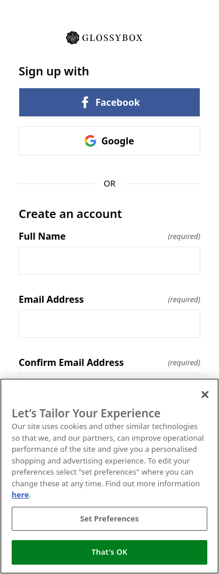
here (20, 494)
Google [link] (109, 140)
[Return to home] (109, 37)
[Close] (205, 394)
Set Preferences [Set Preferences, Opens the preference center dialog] (109, 518)
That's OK (109, 552)
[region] (109, 476)
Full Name (109, 236)
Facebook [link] (109, 102)
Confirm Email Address (109, 362)
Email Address (109, 299)
